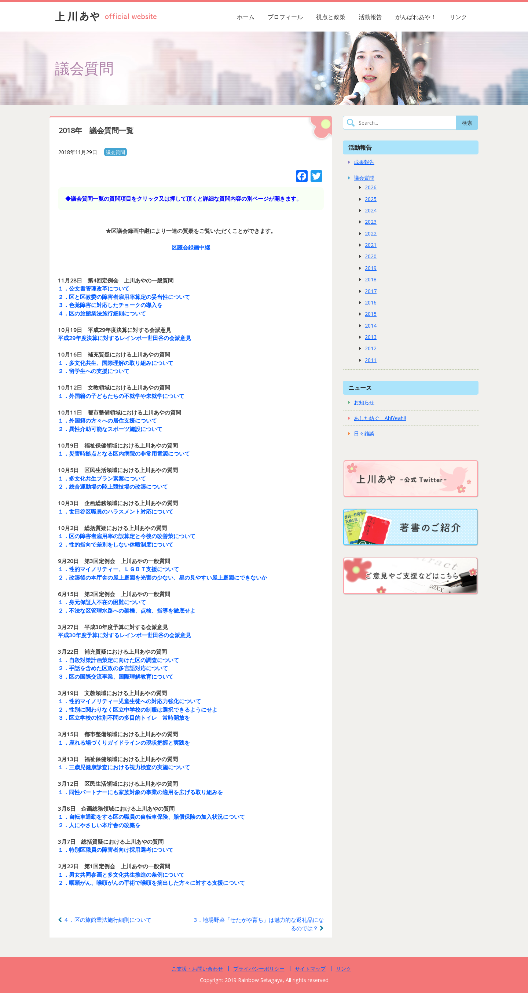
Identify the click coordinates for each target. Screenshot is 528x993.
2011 (371, 360)
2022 (371, 233)
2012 (371, 348)
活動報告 (370, 17)
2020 (371, 256)
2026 (371, 187)
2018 (371, 279)
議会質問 (115, 152)
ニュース (360, 387)
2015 (371, 313)
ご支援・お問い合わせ (197, 968)
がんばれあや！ (415, 17)
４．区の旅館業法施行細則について (104, 919)
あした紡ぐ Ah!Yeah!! (380, 418)
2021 (371, 244)
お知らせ (364, 402)
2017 (371, 291)
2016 (371, 302)
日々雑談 (364, 433)
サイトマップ (310, 968)
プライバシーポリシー (259, 968)
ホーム (245, 17)
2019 (371, 267)
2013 (371, 336)
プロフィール (285, 17)
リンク (458, 17)
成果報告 (364, 161)
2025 (371, 199)
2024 (371, 210)
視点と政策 (330, 17)
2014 (371, 325)
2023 (371, 221)
